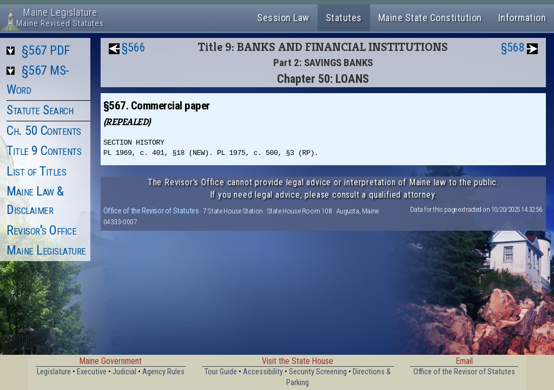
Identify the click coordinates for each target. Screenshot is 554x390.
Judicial (124, 371)
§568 (513, 47)
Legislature (54, 371)
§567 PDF (46, 50)
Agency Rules (163, 371)
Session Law (283, 17)
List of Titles (36, 171)
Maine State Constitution (430, 17)
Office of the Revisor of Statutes (151, 211)
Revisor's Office (41, 230)
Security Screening (318, 371)
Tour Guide (221, 371)
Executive (92, 371)
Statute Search (39, 110)
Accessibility (263, 371)
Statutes (344, 17)
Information (522, 17)
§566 (134, 47)
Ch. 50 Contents (43, 130)
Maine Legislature (46, 250)
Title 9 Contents (43, 150)
